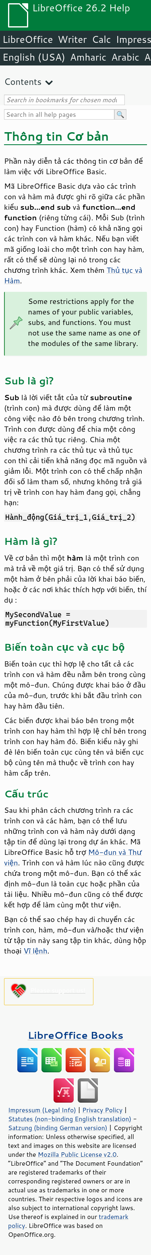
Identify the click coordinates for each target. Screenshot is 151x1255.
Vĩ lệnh (36, 950)
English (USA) (33, 57)
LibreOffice (27, 39)
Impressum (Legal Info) (42, 1109)
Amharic (88, 57)
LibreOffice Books (76, 1035)
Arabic (125, 57)
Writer (72, 39)
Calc (101, 39)
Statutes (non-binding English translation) (69, 1118)
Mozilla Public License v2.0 (77, 1154)
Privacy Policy (102, 1109)
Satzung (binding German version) (58, 1127)
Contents (22, 81)
